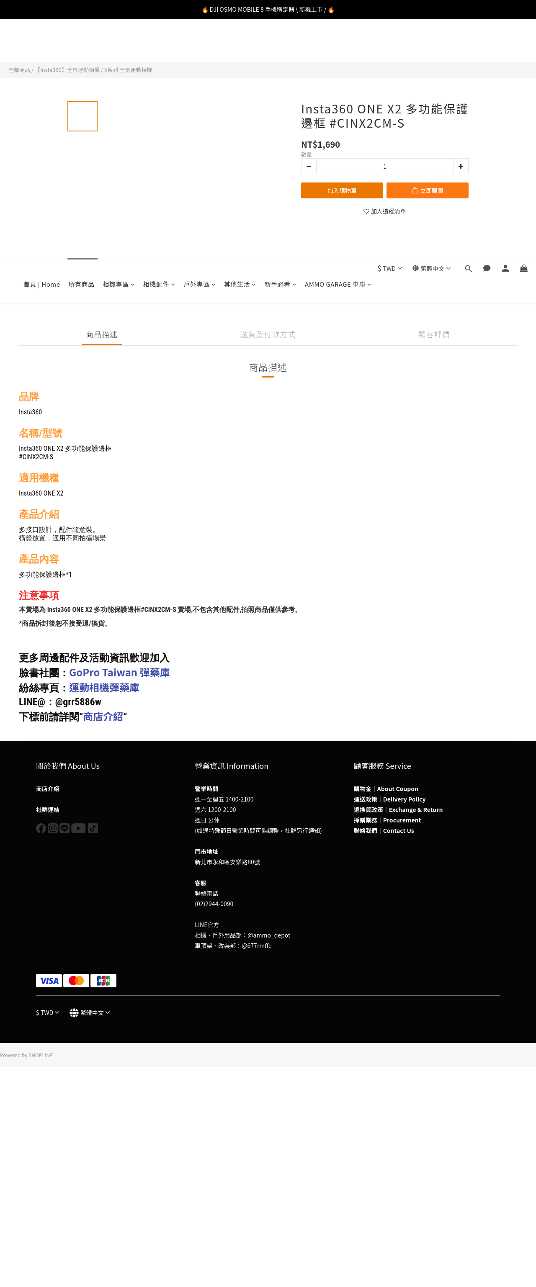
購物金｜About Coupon (386, 788)
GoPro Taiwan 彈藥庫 (119, 672)
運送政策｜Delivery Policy (390, 799)
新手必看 (281, 43)
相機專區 (119, 43)
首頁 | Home (41, 43)
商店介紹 (103, 716)
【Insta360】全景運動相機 (67, 70)
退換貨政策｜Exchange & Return (398, 809)
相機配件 (159, 43)
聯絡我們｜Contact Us (384, 830)
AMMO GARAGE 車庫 (338, 43)
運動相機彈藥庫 (104, 687)
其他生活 (240, 43)
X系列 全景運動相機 (128, 70)
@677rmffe (257, 945)
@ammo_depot (268, 935)
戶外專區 (200, 43)
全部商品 (19, 70)
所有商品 (81, 43)
